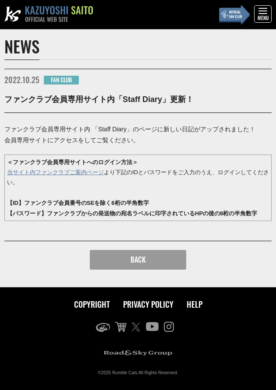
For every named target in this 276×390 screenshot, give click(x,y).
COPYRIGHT (92, 304)
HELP (194, 304)
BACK (138, 259)
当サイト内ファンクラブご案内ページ (55, 172)
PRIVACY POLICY (148, 304)
